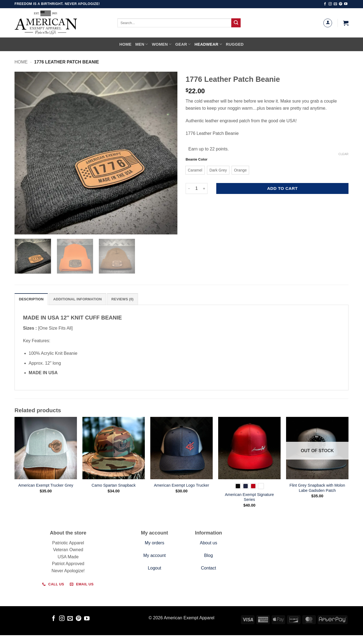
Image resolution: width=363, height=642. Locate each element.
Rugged (235, 44)
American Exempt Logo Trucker (181, 485)
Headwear (208, 44)
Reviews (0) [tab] (122, 299)
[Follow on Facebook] (325, 4)
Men (141, 44)
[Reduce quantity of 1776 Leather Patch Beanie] (189, 188)
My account (154, 555)
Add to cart (282, 188)
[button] (345, 23)
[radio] (195, 170)
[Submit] (236, 23)
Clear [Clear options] (343, 154)
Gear (183, 44)
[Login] (327, 23)
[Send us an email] (335, 4)
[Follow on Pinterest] (340, 4)
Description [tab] (31, 299)
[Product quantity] (196, 188)
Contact (208, 568)
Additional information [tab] (77, 299)
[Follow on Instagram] (330, 4)
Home (125, 44)
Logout (154, 568)
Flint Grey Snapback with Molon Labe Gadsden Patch (317, 488)
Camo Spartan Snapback (114, 485)
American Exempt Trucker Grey (45, 485)
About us (208, 543)
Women (162, 44)
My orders (154, 543)
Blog (208, 555)
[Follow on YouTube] (345, 4)
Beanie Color (197, 159)
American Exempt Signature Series (249, 497)
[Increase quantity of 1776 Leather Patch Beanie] (204, 188)
